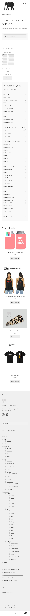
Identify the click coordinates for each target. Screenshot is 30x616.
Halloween (9, 180)
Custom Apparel (15, 473)
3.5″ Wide (9, 451)
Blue (12, 530)
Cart (23, 612)
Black (12, 513)
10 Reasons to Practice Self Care (11, 569)
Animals (13, 500)
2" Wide (7, 94)
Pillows (9, 105)
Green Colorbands (9, 166)
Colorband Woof (9, 122)
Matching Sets (8, 169)
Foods (12, 495)
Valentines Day (9, 214)
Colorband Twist (9, 119)
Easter (7, 150)
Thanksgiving (8, 205)
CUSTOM (7, 144)
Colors (8, 509)
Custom (5, 443)
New (6, 172)
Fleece (8, 136)
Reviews (5, 562)
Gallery (5, 436)
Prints (8, 493)
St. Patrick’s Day (15, 551)
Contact (9, 441)
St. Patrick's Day (9, 203)
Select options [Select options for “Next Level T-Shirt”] (15, 381)
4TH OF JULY (8, 97)
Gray (12, 538)
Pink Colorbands (9, 192)
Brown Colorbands (9, 114)
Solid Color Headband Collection (15, 141)
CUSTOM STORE (9, 147)
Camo (12, 503)
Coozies (9, 133)
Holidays (9, 541)
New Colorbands (9, 186)
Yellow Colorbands (9, 216)
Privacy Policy (5, 607)
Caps (6, 116)
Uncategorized (9, 208)
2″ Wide (9, 448)
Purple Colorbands (9, 197)
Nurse (8, 183)
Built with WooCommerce (15, 607)
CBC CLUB (9, 461)
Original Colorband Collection (14, 139)
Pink (12, 535)
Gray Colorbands (9, 164)
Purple (12, 533)
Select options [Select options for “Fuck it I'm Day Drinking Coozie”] (15, 258)
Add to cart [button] (8, 78)
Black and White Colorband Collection (16, 128)
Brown (12, 516)
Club (8, 130)
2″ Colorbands (14, 483)
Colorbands (8, 125)
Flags (6, 155)
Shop (5, 459)
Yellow (12, 524)
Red (12, 519)
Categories (6, 492)
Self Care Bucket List (9, 577)
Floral (6, 158)
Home (4, 14)
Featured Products (9, 153)
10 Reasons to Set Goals (9, 572)
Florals (12, 498)
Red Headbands (9, 200)
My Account (5, 613)
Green (12, 527)
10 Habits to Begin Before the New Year (13, 575)
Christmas (9, 175)
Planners (7, 194)
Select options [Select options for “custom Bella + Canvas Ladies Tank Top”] (15, 302)
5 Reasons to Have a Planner (10, 580)
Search (15, 613)
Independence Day (15, 557)
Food (6, 161)
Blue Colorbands (9, 111)
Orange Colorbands (10, 189)
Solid (12, 510)
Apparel (7, 103)
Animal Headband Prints (11, 100)
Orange (13, 522)
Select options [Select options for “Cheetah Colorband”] (15, 336)
